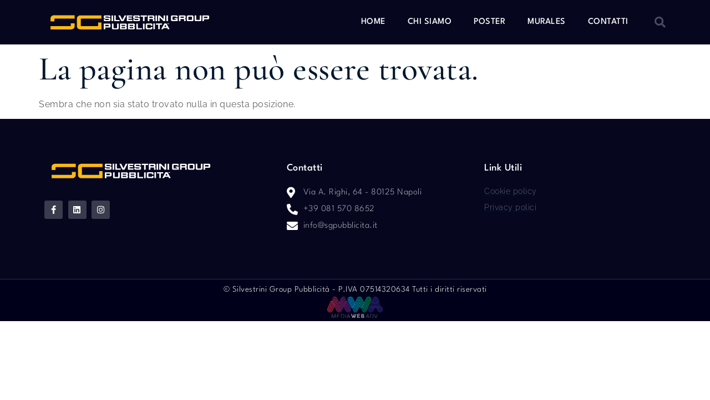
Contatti (608, 22)
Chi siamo (430, 22)
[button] (660, 22)
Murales (547, 22)
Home (373, 22)
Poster (489, 22)
